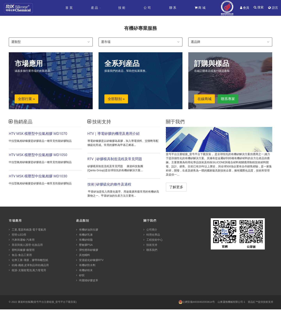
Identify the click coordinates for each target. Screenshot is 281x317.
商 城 (199, 7)
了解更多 (176, 187)
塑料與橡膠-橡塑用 (22, 250)
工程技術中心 (153, 240)
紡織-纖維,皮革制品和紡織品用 (29, 265)
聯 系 (172, 7)
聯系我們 (150, 250)
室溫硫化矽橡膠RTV (90, 260)
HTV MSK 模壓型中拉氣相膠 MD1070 (38, 133)
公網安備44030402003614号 (197, 302)
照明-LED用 (17, 234)
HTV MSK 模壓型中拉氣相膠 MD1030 (38, 176)
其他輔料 (83, 255)
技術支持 (150, 245)
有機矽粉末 (84, 270)
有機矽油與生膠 (87, 229)
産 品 (94, 7)
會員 (244, 7)
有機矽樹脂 (84, 240)
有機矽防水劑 (85, 265)
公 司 (146, 7)
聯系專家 (228, 99)
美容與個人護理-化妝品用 (26, 245)
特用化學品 (151, 234)
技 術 (121, 7)
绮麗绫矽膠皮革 (87, 280)
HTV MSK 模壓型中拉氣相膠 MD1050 (38, 155)
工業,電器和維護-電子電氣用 (27, 229)
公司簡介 (150, 229)
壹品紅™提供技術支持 (260, 302)
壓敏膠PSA (84, 245)
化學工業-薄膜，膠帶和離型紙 (28, 260)
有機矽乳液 (84, 234)
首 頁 (68, 7)
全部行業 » (26, 99)
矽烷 (80, 275)
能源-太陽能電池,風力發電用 (27, 270)
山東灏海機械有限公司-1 (231, 302)
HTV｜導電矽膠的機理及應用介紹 (113, 133)
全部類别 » (116, 99)
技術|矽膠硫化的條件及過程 (109, 184)
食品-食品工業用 (20, 255)
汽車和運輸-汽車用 (22, 240)
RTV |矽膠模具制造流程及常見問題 (114, 159)
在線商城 (204, 99)
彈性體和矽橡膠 (87, 250)
